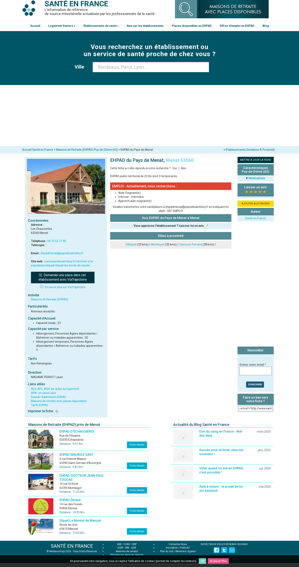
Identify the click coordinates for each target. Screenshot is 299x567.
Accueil (35, 25)
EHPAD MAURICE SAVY (76, 455)
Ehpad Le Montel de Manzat (80, 520)
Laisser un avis (255, 187)
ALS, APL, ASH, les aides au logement (55, 388)
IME (127, 547)
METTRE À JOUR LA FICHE (255, 159)
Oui (175, 168)
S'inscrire (255, 384)
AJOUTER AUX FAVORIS (256, 203)
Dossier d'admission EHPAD (48, 397)
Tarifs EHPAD (39, 405)
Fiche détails (137, 444)
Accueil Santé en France (37, 149)
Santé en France (255, 218)
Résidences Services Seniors (127, 554)
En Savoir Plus (218, 561)
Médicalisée (256, 178)
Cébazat (130, 244)
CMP (134, 544)
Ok (202, 561)
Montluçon (158, 244)
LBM (133, 547)
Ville (81, 67)
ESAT (120, 547)
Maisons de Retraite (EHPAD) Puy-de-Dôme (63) (87, 149)
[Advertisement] (149, 115)
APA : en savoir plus (43, 393)
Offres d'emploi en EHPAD (237, 25)
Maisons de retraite (127, 551)
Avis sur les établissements (145, 25)
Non (183, 168)
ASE (119, 544)
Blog (266, 25)
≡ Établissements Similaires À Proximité (249, 149)
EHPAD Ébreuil (70, 500)
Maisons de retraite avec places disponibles (59, 401)
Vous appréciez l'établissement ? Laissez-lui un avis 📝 (171, 225)
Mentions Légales (186, 551)
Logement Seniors (61, 25)
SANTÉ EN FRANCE (72, 546)
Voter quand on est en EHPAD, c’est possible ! (221, 470)
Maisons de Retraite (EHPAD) (49, 299)
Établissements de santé (101, 25)
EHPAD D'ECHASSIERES (77, 431)
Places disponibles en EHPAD (192, 25)
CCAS (126, 544)
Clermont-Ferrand (190, 244)
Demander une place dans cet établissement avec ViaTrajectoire (62, 277)
